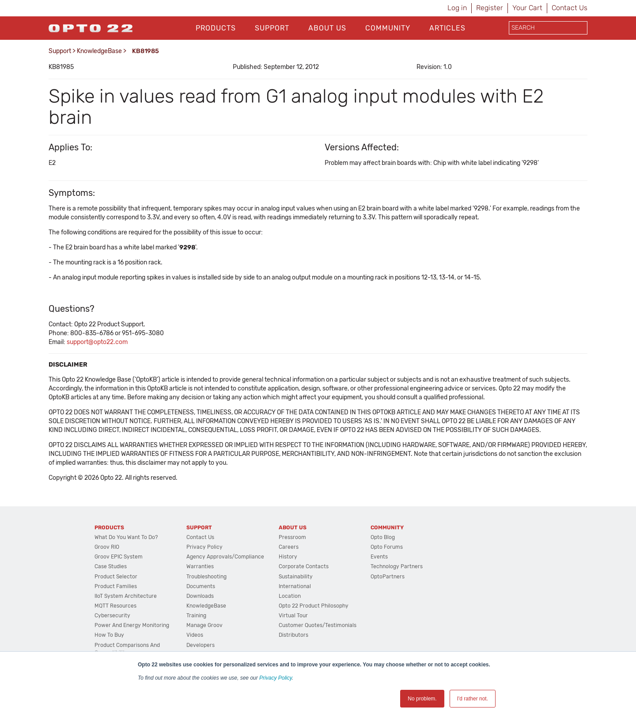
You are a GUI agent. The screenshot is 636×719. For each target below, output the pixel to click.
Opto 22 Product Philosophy (313, 606)
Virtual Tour (293, 615)
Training (196, 615)
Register (489, 8)
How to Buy (109, 635)
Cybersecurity (112, 615)
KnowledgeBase (99, 51)
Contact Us (569, 8)
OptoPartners (388, 577)
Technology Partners (397, 566)
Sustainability (296, 577)
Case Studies (111, 566)
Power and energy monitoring (132, 625)
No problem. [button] (422, 699)
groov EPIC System (119, 557)
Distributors (293, 635)
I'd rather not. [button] (472, 699)
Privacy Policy (275, 678)
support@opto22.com (97, 342)
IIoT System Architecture (126, 596)
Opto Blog (383, 537)
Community (387, 28)
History (288, 557)
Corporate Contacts (304, 566)
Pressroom (292, 537)
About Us (327, 28)
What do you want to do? (126, 537)
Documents (200, 586)
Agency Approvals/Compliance (225, 557)
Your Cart (527, 8)
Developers (200, 645)
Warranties (200, 566)
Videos (194, 635)
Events (379, 557)
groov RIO (107, 547)
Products (216, 28)
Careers (289, 547)
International (295, 586)
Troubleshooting (206, 577)
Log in (457, 8)
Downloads (200, 596)
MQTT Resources (115, 606)
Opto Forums (387, 547)
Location (290, 596)
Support (272, 28)
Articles (447, 28)
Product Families (116, 586)
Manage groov (204, 625)
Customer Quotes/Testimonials (317, 625)
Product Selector (116, 577)
